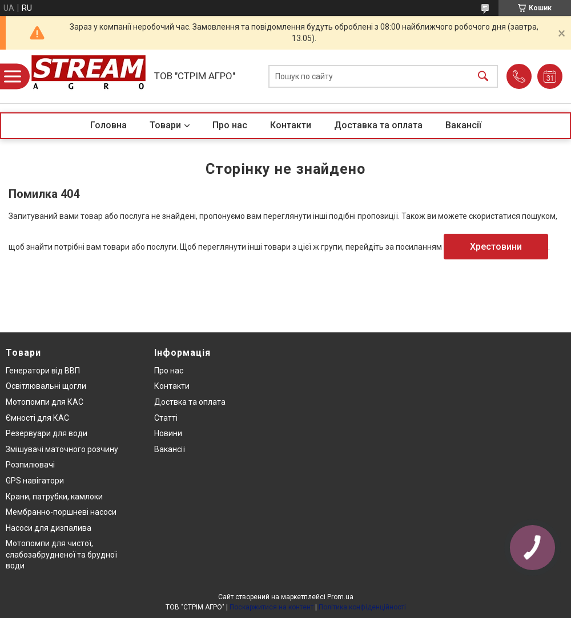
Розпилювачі (30, 464)
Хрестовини (496, 246)
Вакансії (463, 125)
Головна (108, 125)
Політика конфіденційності (362, 607)
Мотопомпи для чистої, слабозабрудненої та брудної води (61, 554)
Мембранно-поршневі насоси (61, 512)
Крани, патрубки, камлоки (54, 496)
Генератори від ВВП (43, 370)
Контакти (290, 125)
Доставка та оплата (378, 125)
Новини (168, 433)
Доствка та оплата (190, 401)
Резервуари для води (46, 433)
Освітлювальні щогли (46, 386)
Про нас (229, 125)
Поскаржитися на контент (271, 607)
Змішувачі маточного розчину (62, 449)
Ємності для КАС (37, 417)
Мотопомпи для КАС (44, 401)
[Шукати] (483, 76)
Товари (165, 125)
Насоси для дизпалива (48, 527)
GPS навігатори (35, 480)
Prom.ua (340, 597)
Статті (166, 417)
